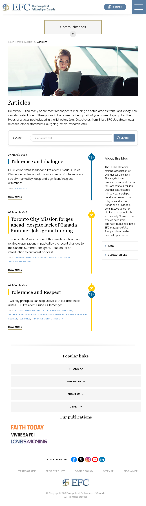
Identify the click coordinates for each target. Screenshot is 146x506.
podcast (67, 258)
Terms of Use (27, 471)
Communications (73, 27)
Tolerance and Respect (36, 292)
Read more (15, 196)
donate (117, 7)
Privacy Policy (55, 471)
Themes (74, 369)
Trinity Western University (47, 319)
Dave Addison (55, 258)
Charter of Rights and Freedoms (54, 311)
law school (81, 315)
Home (11, 42)
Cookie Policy (84, 471)
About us (74, 394)
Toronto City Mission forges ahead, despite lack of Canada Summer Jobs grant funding (44, 225)
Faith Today (68, 315)
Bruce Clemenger (25, 311)
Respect (12, 319)
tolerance (21, 188)
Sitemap (108, 471)
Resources (74, 381)
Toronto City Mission (19, 262)
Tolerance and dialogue (37, 161)
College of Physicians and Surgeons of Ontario (34, 315)
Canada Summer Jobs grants (31, 258)
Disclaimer (130, 471)
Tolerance (24, 319)
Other (74, 406)
